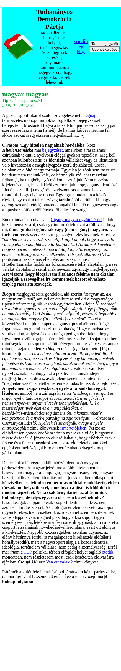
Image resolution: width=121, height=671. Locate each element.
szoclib (81, 41)
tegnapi (90, 115)
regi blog (81, 49)
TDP (28, 552)
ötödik (107, 552)
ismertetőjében (73, 428)
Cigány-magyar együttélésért (76, 219)
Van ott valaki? (59, 562)
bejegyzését (52, 150)
